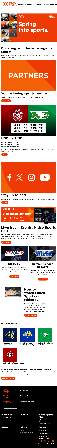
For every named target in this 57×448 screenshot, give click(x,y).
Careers (22, 430)
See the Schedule (30, 315)
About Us (25, 427)
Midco (48, 443)
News (39, 5)
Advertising (42, 430)
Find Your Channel (8, 378)
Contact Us (45, 427)
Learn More (6, 100)
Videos (46, 5)
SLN (40, 419)
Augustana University (7, 344)
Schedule (22, 5)
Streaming (31, 5)
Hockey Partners (44, 438)
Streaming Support (44, 423)
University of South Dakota (14, 363)
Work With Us (43, 436)
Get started (6, 242)
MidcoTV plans (39, 311)
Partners (43, 433)
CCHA (40, 421)
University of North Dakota (46, 344)
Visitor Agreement (42, 443)
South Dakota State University (27, 344)
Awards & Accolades (26, 432)
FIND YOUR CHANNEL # (10, 407)
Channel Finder (6, 417)
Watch (4, 154)
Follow (4, 202)
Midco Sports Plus (46, 416)
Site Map (53, 443)
